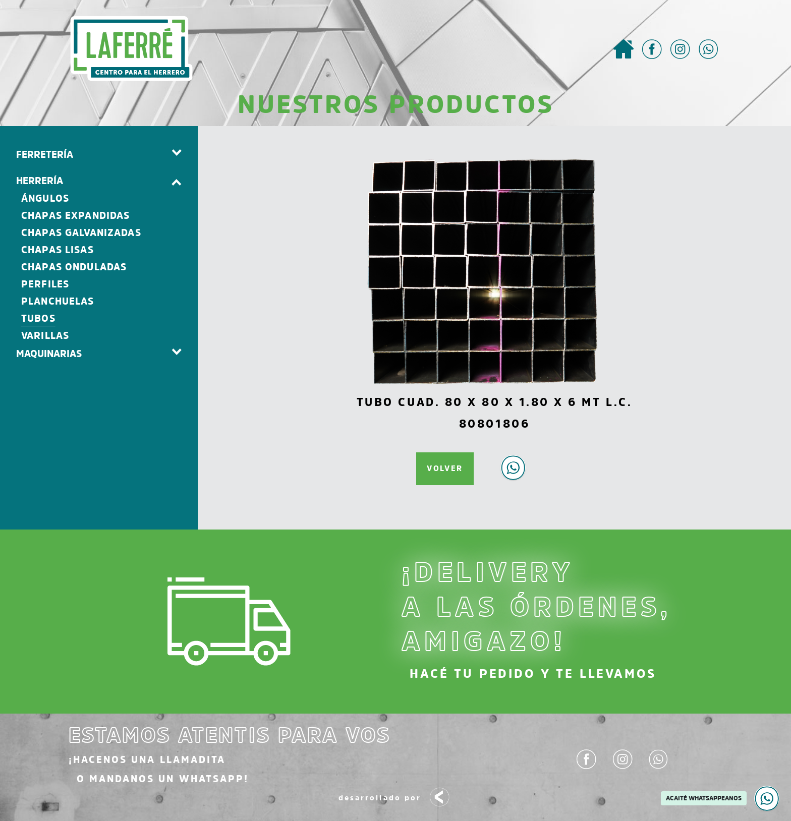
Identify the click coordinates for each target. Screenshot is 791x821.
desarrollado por (395, 798)
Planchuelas (57, 301)
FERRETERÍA (44, 154)
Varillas (45, 335)
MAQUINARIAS (49, 353)
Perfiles (45, 284)
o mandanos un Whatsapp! (163, 778)
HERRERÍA (39, 180)
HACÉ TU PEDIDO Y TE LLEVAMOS (533, 673)
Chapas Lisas (57, 250)
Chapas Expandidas (75, 215)
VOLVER (445, 468)
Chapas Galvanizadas (81, 233)
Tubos (38, 318)
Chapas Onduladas (74, 267)
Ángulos (45, 198)
